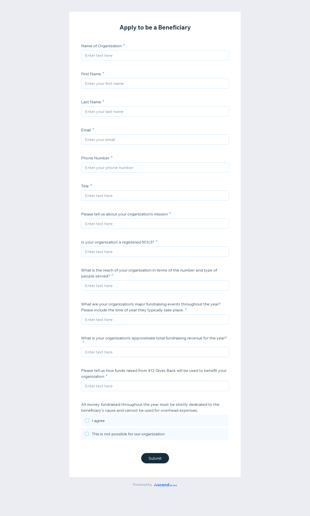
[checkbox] (155, 421)
